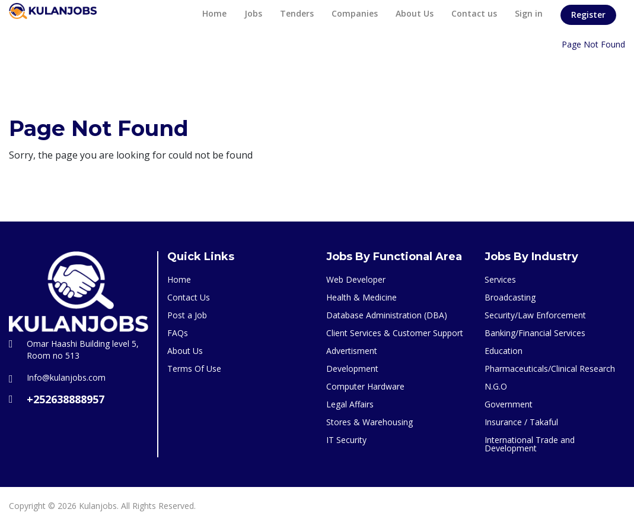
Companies (355, 13)
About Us (415, 13)
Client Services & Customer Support (394, 333)
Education (504, 350)
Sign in (529, 13)
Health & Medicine (361, 297)
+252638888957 (65, 399)
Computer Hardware (365, 386)
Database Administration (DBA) (386, 315)
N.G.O (496, 386)
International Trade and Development (530, 444)
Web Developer (356, 279)
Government (509, 404)
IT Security (346, 439)
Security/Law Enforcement (535, 315)
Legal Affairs (350, 404)
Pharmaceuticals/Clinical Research (550, 368)
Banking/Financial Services (535, 333)
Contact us (474, 13)
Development (352, 368)
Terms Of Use (194, 368)
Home (214, 13)
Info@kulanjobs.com (66, 377)
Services (500, 279)
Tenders (297, 13)
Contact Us (188, 297)
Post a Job (187, 315)
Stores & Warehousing (369, 422)
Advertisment (351, 350)
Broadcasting (510, 297)
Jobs (253, 13)
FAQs (177, 333)
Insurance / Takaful (521, 422)
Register (588, 14)
